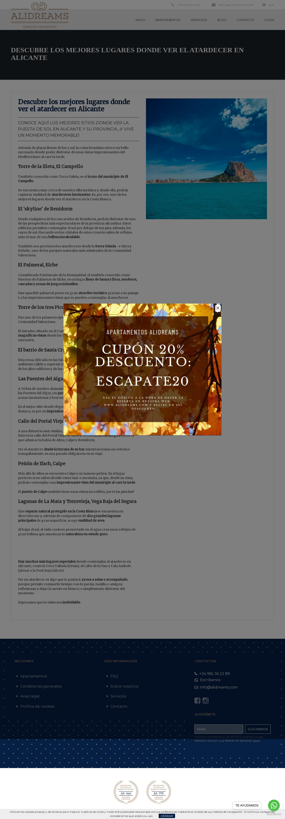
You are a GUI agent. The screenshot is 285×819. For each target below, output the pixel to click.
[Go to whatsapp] (274, 805)
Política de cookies (37, 706)
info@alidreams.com (215, 687)
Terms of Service (238, 740)
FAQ (114, 676)
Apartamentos (33, 676)
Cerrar (167, 816)
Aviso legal (30, 696)
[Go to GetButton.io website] (274, 814)
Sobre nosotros (124, 686)
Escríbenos (207, 680)
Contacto (118, 706)
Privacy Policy (206, 740)
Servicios (118, 696)
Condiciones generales (41, 686)
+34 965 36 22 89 (212, 673)
